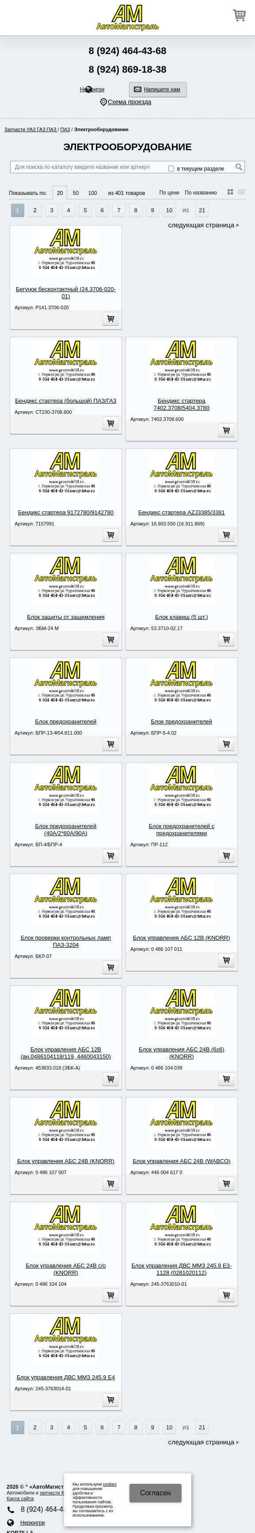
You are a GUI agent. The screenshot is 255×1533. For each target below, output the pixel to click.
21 (202, 210)
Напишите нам (162, 89)
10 (169, 210)
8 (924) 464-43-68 (127, 50)
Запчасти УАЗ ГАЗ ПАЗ (30, 129)
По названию (201, 193)
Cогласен (155, 1493)
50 (76, 193)
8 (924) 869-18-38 (127, 69)
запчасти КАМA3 (58, 1492)
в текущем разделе (196, 169)
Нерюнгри (92, 89)
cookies (110, 1484)
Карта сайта (20, 1498)
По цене (169, 193)
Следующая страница (201, 225)
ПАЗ (65, 129)
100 (92, 193)
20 (60, 193)
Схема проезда (130, 101)
